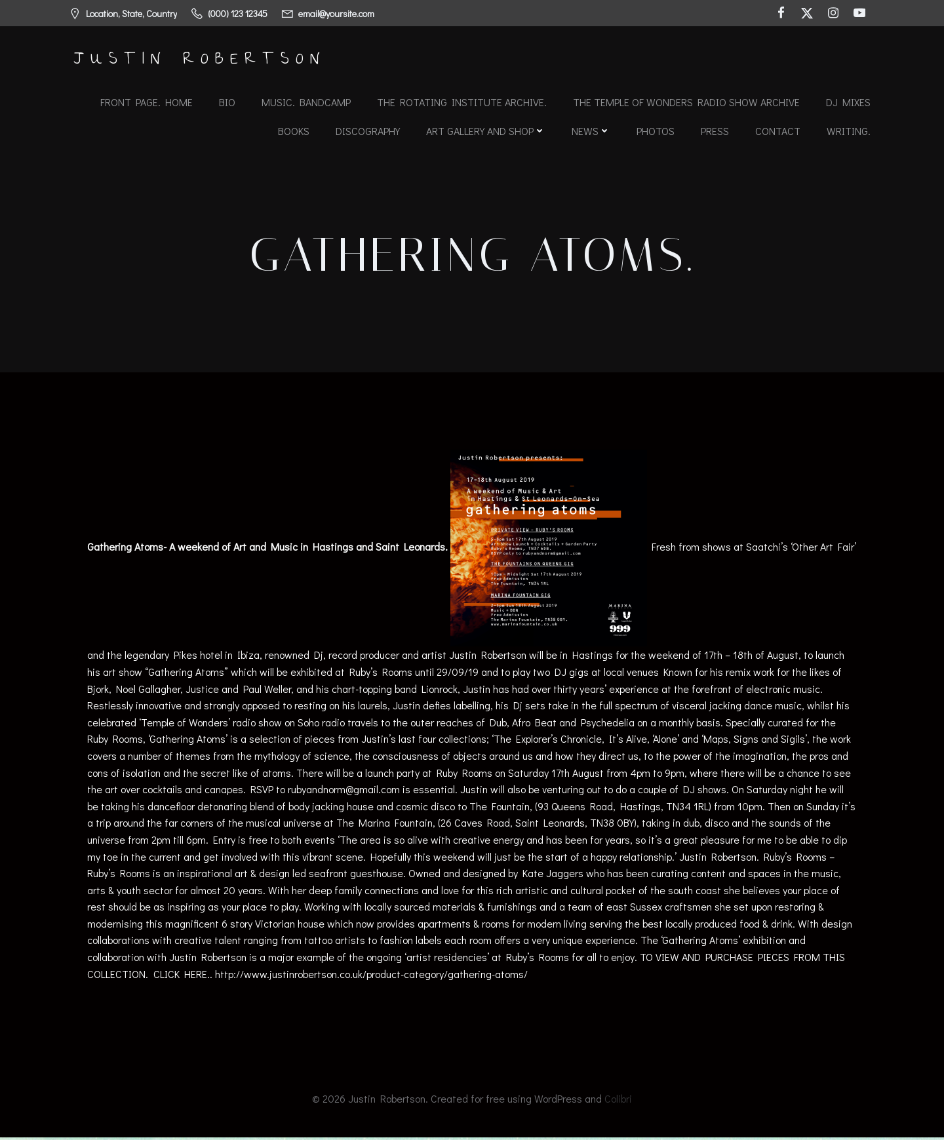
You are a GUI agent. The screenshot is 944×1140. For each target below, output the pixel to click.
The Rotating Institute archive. (462, 102)
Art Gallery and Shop (485, 131)
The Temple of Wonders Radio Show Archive (686, 102)
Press (715, 131)
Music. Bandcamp (306, 102)
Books (293, 131)
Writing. (849, 131)
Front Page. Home (146, 102)
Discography (368, 131)
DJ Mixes (848, 102)
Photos (656, 131)
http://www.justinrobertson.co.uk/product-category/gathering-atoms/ (372, 975)
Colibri (618, 1101)
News (591, 131)
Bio (227, 102)
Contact (777, 131)
